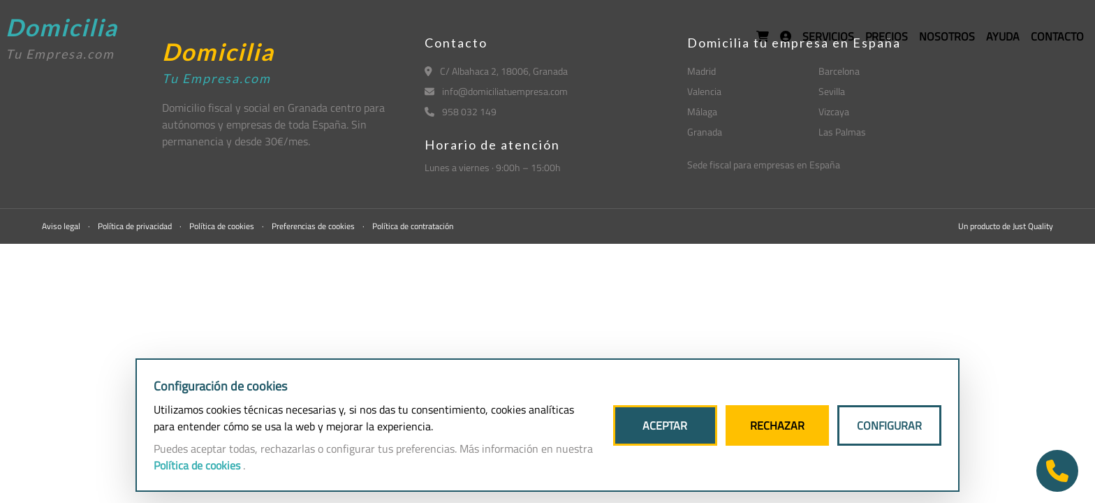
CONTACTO (1057, 36)
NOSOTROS (947, 36)
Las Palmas (842, 131)
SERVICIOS (828, 36)
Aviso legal (62, 226)
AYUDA (1003, 36)
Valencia (704, 91)
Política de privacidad (136, 226)
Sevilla (831, 91)
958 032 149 (461, 111)
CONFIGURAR (889, 425)
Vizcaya (833, 111)
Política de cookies (222, 226)
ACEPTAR (664, 425)
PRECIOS (886, 36)
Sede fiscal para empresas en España (763, 164)
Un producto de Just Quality (1005, 226)
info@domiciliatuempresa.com (496, 91)
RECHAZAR (777, 425)
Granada (704, 131)
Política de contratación (412, 226)
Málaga (702, 111)
